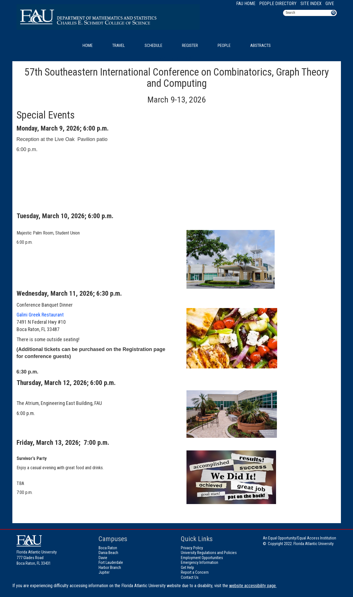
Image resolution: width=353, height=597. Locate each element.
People (224, 45)
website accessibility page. (253, 585)
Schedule (153, 45)
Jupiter (104, 572)
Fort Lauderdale (111, 562)
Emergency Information (199, 562)
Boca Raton (108, 548)
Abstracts (260, 45)
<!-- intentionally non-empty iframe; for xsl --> (231, 169)
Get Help (187, 567)
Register (190, 45)
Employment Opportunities (202, 557)
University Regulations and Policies (209, 552)
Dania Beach (108, 552)
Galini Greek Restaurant (40, 315)
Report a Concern (195, 572)
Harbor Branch (110, 567)
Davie (103, 557)
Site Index (311, 3)
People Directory (278, 3)
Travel (118, 45)
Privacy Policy (192, 548)
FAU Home (245, 3)
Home (88, 45)
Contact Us (190, 577)
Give (329, 3)
